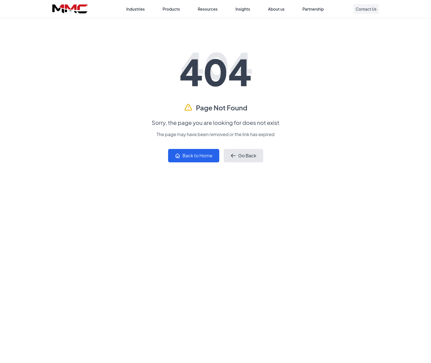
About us (276, 8)
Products (171, 8)
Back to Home (194, 155)
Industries (135, 8)
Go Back (243, 155)
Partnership (313, 8)
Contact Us (366, 8)
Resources (208, 8)
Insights (242, 8)
